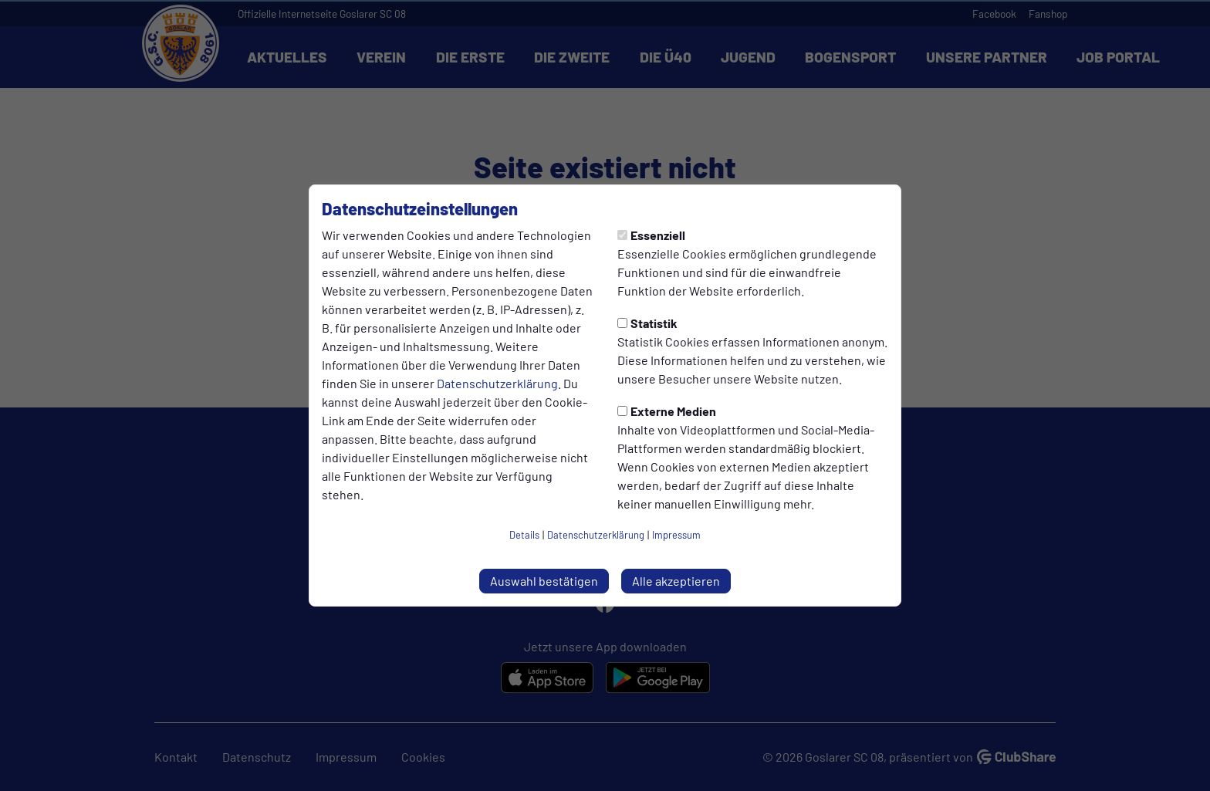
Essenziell (651, 235)
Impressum (676, 535)
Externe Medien (666, 411)
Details (524, 535)
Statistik (647, 323)
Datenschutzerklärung (497, 383)
